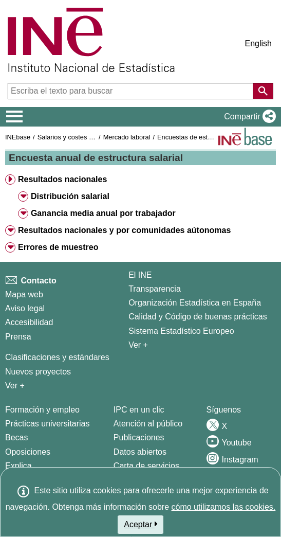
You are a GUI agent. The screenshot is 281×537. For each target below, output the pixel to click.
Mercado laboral (127, 137)
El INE (140, 275)
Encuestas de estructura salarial (204, 137)
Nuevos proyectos (38, 371)
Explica (18, 465)
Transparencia (154, 288)
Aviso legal (25, 308)
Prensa (18, 336)
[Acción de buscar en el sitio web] (263, 91)
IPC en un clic (139, 409)
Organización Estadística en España (194, 302)
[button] (248, 117)
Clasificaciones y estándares (57, 357)
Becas (16, 437)
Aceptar (140, 524)
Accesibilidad (29, 322)
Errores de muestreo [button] (58, 247)
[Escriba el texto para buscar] (131, 91)
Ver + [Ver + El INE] (138, 345)
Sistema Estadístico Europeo (181, 331)
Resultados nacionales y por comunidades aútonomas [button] (124, 230)
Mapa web (24, 294)
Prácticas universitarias (47, 423)
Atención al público (148, 423)
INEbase (17, 137)
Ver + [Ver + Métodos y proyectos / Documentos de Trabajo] (15, 385)
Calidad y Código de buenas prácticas (197, 316)
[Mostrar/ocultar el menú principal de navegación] (14, 117)
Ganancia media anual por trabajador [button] (103, 213)
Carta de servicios (146, 465)
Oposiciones (27, 452)
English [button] (258, 43)
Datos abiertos (140, 452)
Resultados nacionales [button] (62, 179)
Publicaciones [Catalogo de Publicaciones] (139, 437)
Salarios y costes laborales (77, 137)
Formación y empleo (42, 409)
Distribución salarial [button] (70, 196)
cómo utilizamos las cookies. (224, 507)
